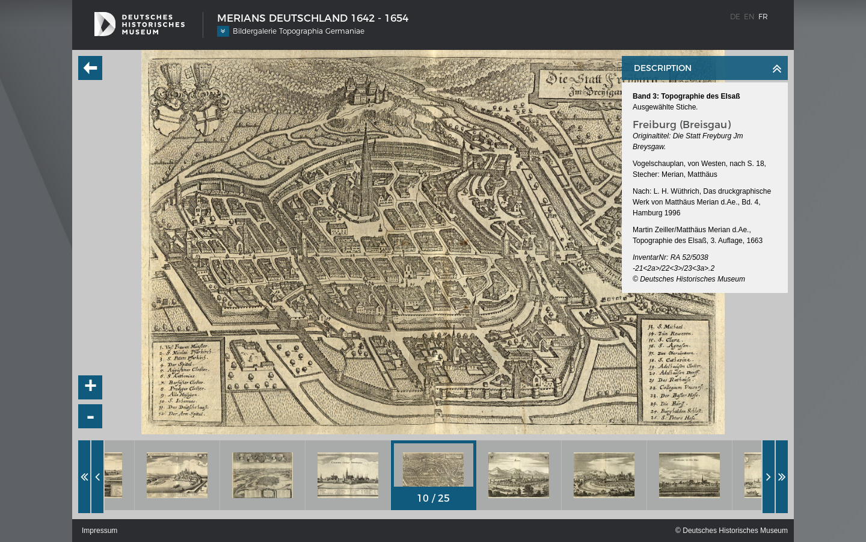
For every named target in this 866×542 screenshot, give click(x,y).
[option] (177, 475)
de (735, 16)
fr (763, 16)
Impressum (99, 530)
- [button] (90, 416)
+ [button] (90, 387)
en (749, 16)
